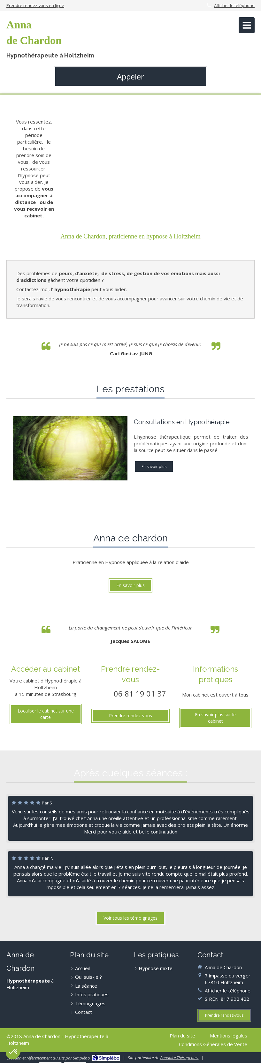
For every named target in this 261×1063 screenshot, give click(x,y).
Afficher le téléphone (234, 5)
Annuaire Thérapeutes (179, 1057)
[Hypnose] (70, 448)
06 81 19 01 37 (140, 693)
